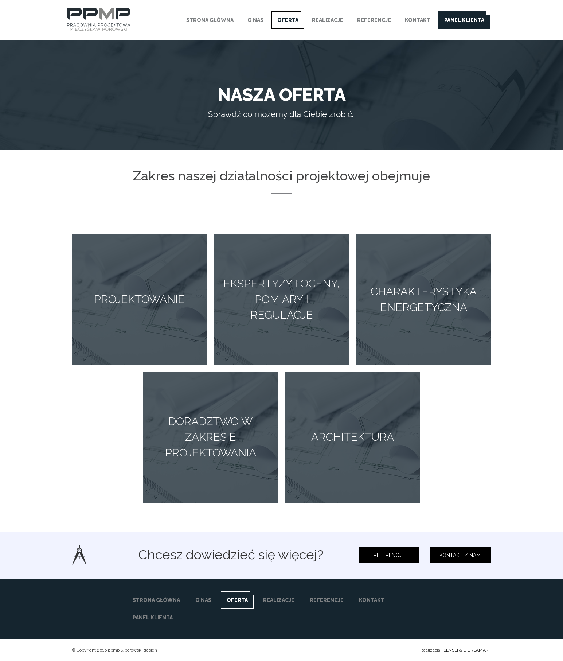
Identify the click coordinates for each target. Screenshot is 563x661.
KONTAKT (417, 20)
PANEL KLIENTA (464, 20)
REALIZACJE (327, 20)
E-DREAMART (477, 650)
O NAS (255, 20)
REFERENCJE (374, 20)
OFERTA (287, 20)
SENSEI (450, 650)
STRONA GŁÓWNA (210, 20)
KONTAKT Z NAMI (460, 555)
